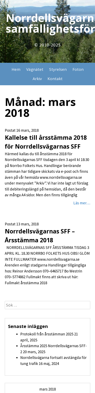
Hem (16, 69)
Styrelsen (58, 69)
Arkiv (37, 78)
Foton (78, 69)
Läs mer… (81, 202)
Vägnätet (34, 69)
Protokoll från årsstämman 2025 (46, 333)
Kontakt (55, 78)
